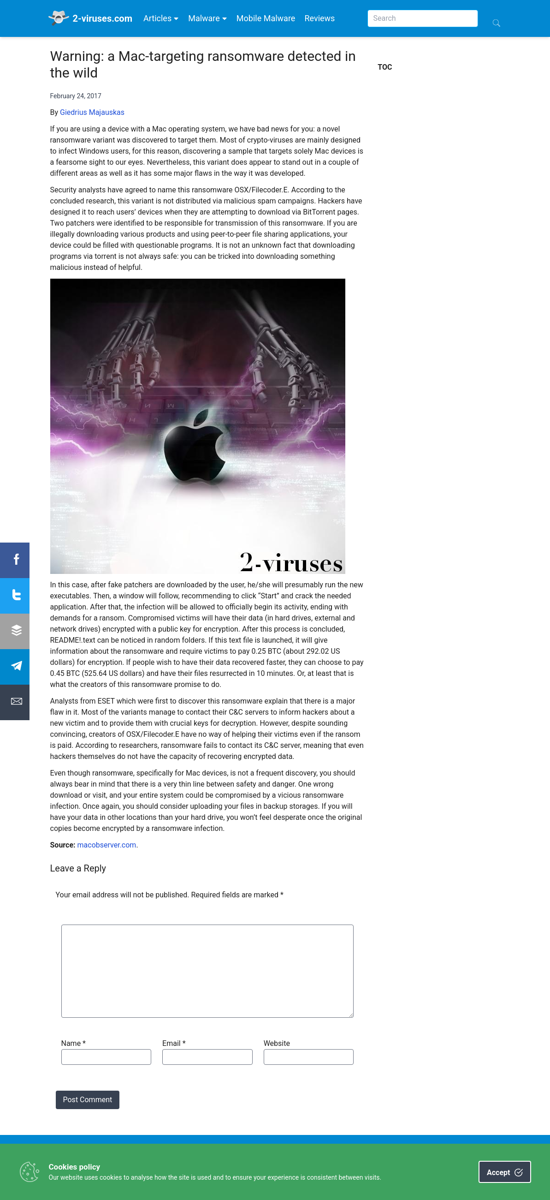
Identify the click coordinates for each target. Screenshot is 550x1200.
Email (173, 1043)
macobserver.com (106, 845)
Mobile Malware (266, 18)
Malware (207, 18)
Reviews (319, 18)
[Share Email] (15, 702)
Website (277, 1043)
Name (73, 1043)
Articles (161, 18)
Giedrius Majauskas (92, 112)
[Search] (422, 18)
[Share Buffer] (15, 631)
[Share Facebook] (15, 560)
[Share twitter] (15, 596)
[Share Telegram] (15, 667)
